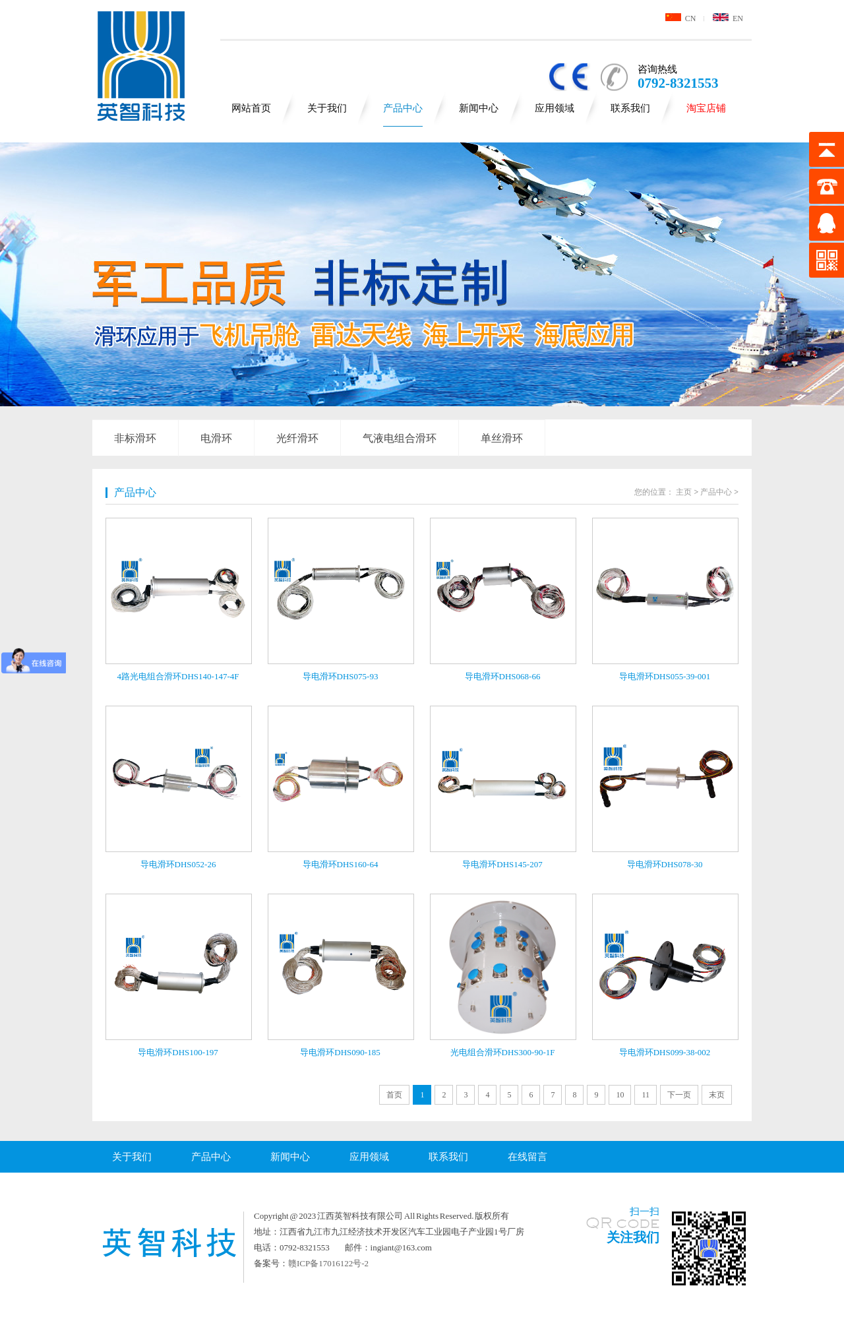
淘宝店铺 (706, 108)
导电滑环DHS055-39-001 (665, 676)
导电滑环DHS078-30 (665, 864)
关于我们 (327, 108)
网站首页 (251, 108)
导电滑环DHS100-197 (178, 1052)
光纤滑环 (297, 438)
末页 (717, 1094)
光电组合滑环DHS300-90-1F (502, 1052)
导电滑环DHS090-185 (340, 1052)
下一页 (679, 1094)
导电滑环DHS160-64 (340, 864)
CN (680, 18)
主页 (684, 492)
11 (645, 1094)
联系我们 (630, 108)
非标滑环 (135, 438)
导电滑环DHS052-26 (178, 864)
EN (728, 18)
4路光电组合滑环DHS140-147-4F (178, 676)
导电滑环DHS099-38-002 (665, 1052)
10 (620, 1094)
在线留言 (527, 1157)
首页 (394, 1094)
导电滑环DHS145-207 (502, 864)
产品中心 (403, 108)
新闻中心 (478, 108)
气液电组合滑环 (400, 438)
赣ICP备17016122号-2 (328, 1263)
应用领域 (554, 108)
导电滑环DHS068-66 (503, 676)
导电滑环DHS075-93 (340, 676)
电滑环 (216, 438)
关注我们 (633, 1237)
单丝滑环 (502, 438)
